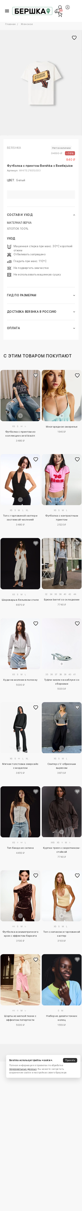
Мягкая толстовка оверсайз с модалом (20, 765)
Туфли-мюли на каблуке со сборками (61, 681)
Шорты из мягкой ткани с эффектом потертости (20, 1017)
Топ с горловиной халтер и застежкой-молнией (20, 517)
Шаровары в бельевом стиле (20, 599)
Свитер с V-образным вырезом (61, 765)
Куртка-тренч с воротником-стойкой (61, 849)
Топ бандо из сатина (20, 847)
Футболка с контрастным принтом (61, 517)
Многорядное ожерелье (61, 426)
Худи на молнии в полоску (20, 679)
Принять (70, 1060)
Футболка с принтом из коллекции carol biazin (20, 433)
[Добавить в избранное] (35, 375)
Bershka (14, 147)
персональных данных (23, 1069)
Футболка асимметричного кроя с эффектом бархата (20, 933)
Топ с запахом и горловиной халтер (61, 933)
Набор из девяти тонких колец (61, 1017)
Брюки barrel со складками (62, 599)
